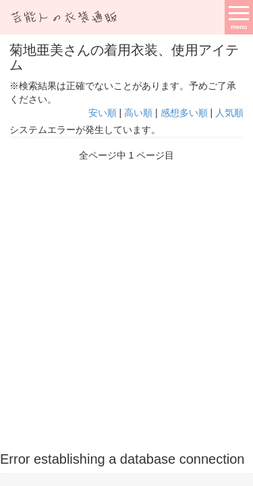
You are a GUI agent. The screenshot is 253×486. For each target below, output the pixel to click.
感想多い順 (184, 112)
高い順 (138, 112)
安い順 (102, 112)
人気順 (229, 112)
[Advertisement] (126, 302)
